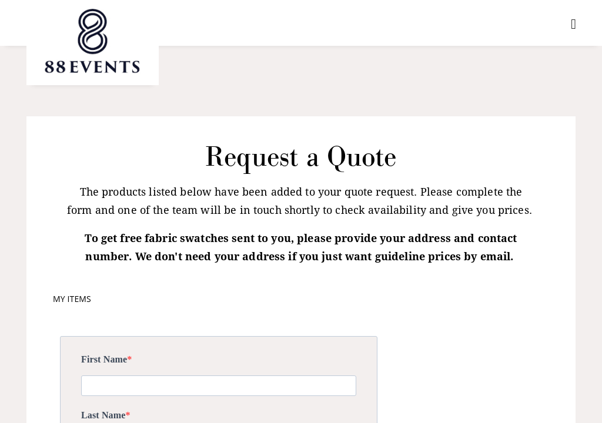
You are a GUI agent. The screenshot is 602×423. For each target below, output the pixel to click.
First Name (104, 359)
